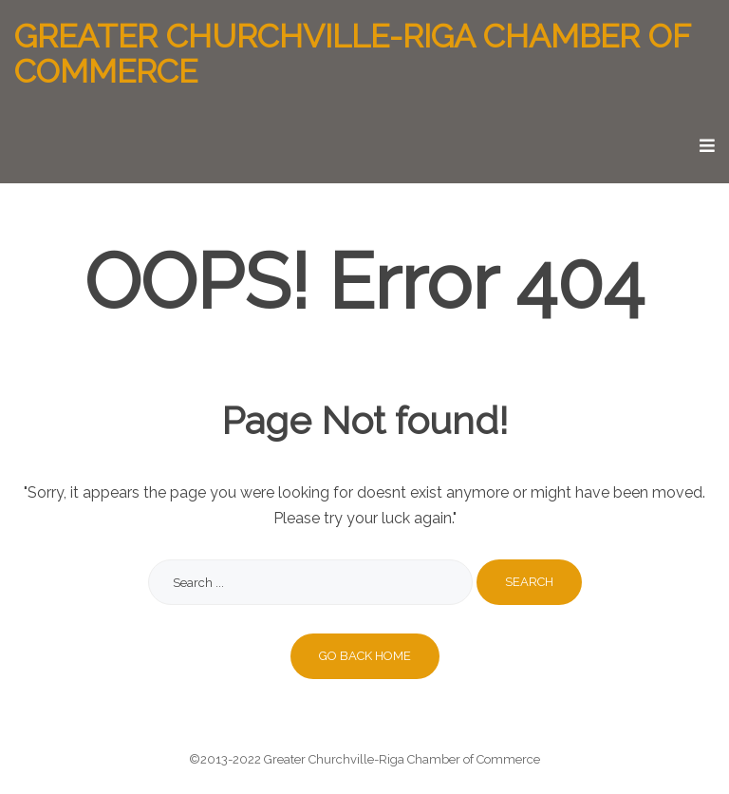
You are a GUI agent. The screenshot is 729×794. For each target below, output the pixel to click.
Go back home (365, 656)
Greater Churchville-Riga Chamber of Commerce (352, 54)
